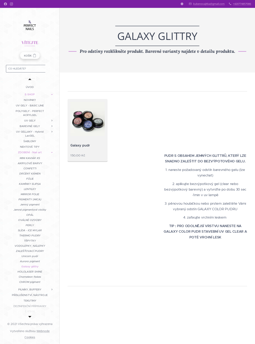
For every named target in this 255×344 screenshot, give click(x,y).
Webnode (43, 331)
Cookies (29, 337)
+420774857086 (242, 4)
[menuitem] (29, 87)
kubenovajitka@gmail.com (209, 4)
